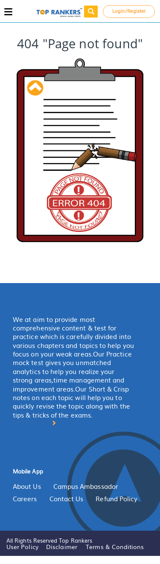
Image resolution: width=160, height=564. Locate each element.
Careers (25, 498)
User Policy (22, 546)
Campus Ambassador (85, 486)
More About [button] (34, 422)
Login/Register (128, 10)
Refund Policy (116, 498)
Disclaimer (61, 546)
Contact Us (66, 498)
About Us (27, 486)
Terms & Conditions (115, 546)
